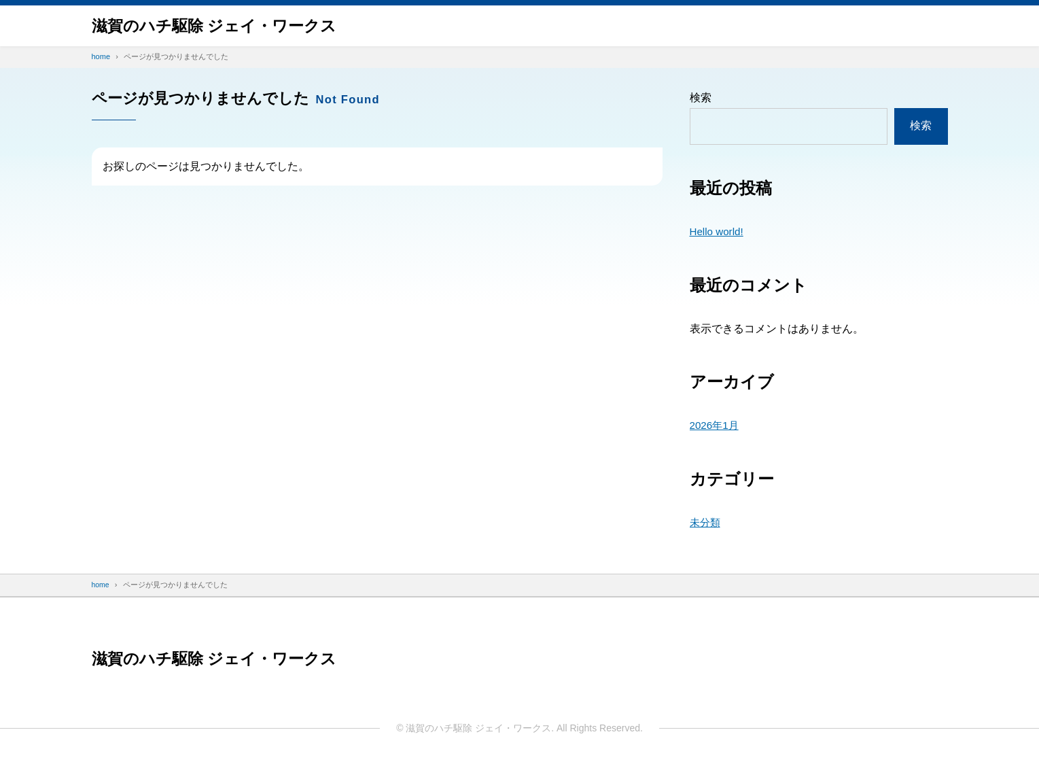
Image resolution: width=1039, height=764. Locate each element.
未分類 (706, 522)
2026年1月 (716, 425)
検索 (700, 97)
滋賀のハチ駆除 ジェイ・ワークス (219, 25)
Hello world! (718, 231)
